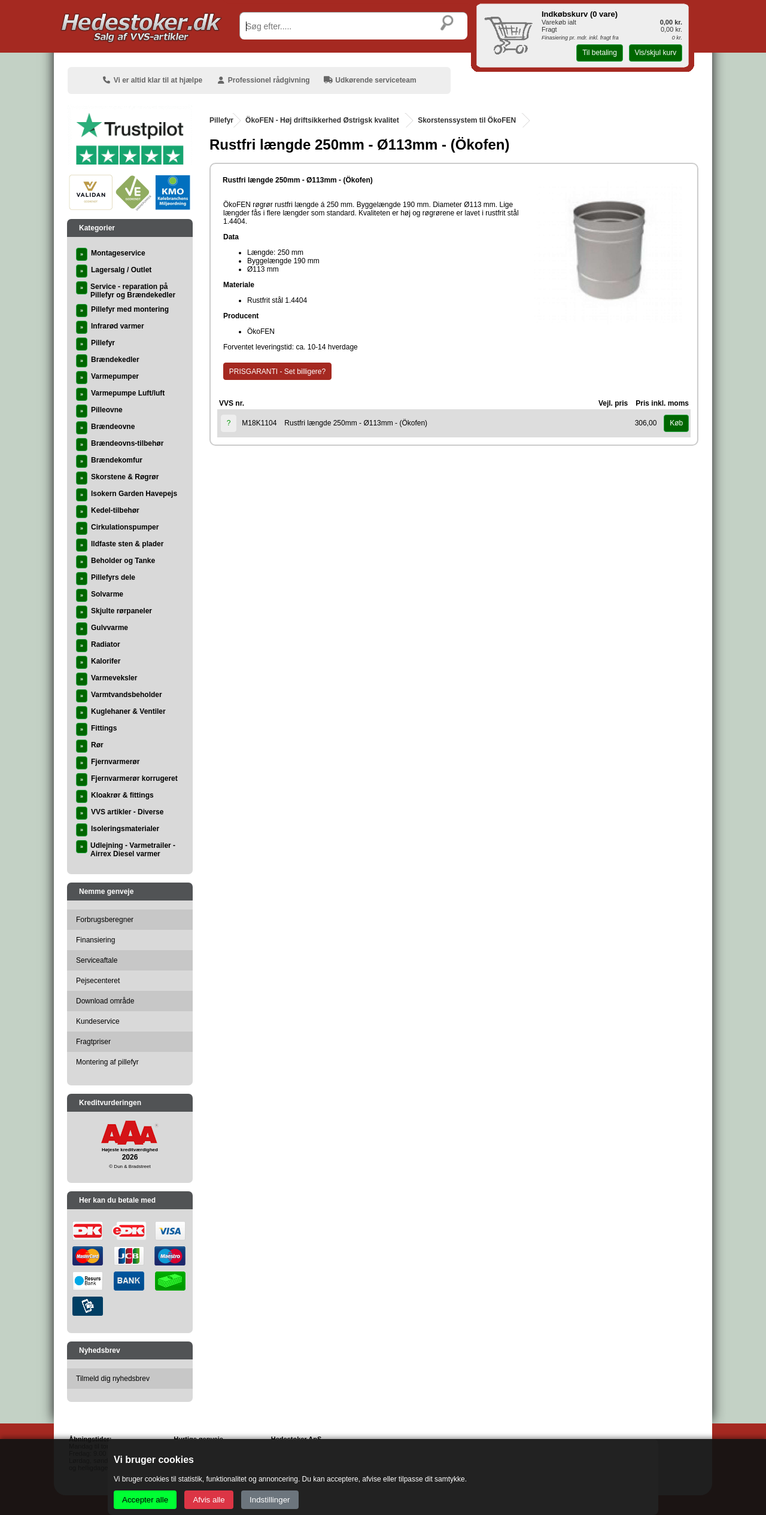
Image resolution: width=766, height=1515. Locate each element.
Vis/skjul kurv (655, 52)
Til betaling (599, 52)
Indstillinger (270, 1499)
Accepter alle (145, 1499)
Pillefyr (221, 120)
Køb (676, 423)
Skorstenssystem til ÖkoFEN (467, 120)
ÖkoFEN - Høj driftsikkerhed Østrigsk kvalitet (322, 120)
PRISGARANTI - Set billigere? (277, 371)
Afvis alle (208, 1499)
